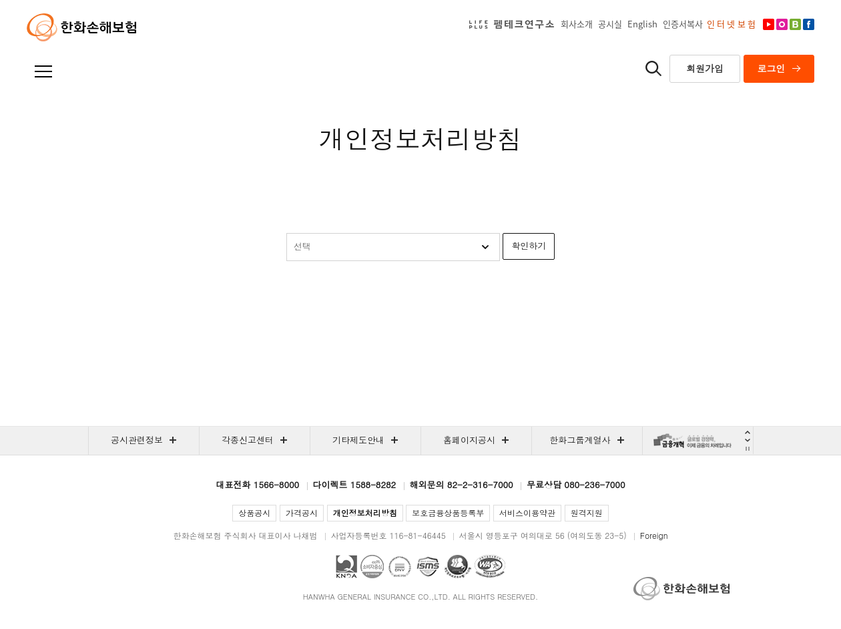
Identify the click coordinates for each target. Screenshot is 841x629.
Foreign (654, 535)
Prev (748, 432)
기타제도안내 (358, 439)
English (642, 23)
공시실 (610, 23)
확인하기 (528, 245)
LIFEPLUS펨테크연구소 (513, 24)
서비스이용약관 (527, 512)
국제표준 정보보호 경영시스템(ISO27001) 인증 (399, 566)
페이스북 (807, 29)
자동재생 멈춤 (748, 449)
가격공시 (302, 512)
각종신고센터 (248, 439)
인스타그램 (781, 29)
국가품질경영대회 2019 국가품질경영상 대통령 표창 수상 (346, 566)
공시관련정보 (137, 439)
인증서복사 (683, 23)
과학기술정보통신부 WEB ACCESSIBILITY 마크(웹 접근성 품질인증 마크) (490, 566)
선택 (302, 246)
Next (748, 439)
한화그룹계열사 (580, 439)
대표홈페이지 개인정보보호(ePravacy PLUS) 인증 (458, 566)
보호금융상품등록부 (448, 512)
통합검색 (653, 68)
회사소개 (577, 23)
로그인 (772, 68)
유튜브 (767, 29)
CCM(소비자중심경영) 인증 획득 (372, 566)
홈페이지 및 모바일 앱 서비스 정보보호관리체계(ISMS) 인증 (427, 566)
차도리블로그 (794, 29)
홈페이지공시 (469, 439)
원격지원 (587, 512)
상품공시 (254, 512)
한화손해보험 (81, 27)
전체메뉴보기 (45, 72)
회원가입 (705, 68)
